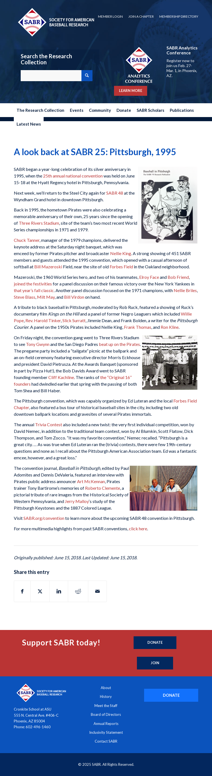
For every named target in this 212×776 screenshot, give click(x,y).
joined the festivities (33, 283)
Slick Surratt (74, 320)
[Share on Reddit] (78, 591)
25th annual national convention (73, 175)
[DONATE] (171, 695)
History (106, 696)
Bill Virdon (74, 297)
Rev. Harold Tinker (43, 320)
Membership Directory (178, 16)
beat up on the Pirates (119, 344)
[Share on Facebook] (22, 591)
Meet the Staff (105, 705)
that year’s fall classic (34, 290)
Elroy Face (149, 277)
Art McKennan (91, 481)
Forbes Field (121, 266)
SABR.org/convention (43, 518)
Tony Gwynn (37, 344)
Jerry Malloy (77, 501)
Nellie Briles (185, 290)
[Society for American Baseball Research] (55, 22)
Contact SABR (106, 741)
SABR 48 (114, 192)
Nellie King (120, 253)
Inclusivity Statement (106, 732)
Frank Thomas (137, 327)
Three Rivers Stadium (39, 223)
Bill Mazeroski (48, 266)
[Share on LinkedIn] (59, 591)
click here (138, 528)
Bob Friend (178, 277)
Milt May (46, 297)
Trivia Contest (48, 424)
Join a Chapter (141, 16)
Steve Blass (24, 297)
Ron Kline (170, 327)
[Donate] (155, 642)
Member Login (110, 16)
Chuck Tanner (26, 240)
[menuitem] (110, 16)
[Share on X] (40, 591)
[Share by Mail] (97, 591)
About (106, 687)
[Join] (155, 663)
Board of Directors (106, 714)
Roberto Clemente (102, 488)
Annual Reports (106, 723)
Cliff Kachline (61, 377)
